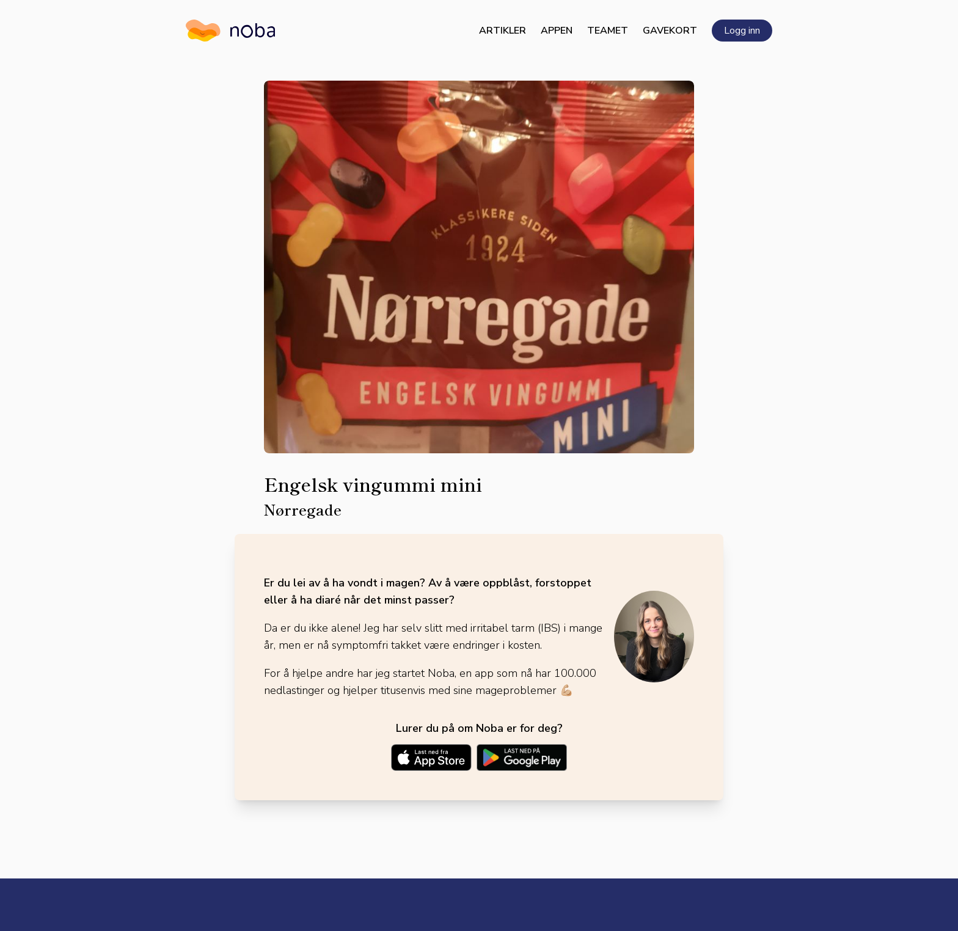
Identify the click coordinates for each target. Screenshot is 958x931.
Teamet (607, 30)
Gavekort (670, 30)
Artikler (502, 30)
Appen (556, 30)
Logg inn (742, 30)
